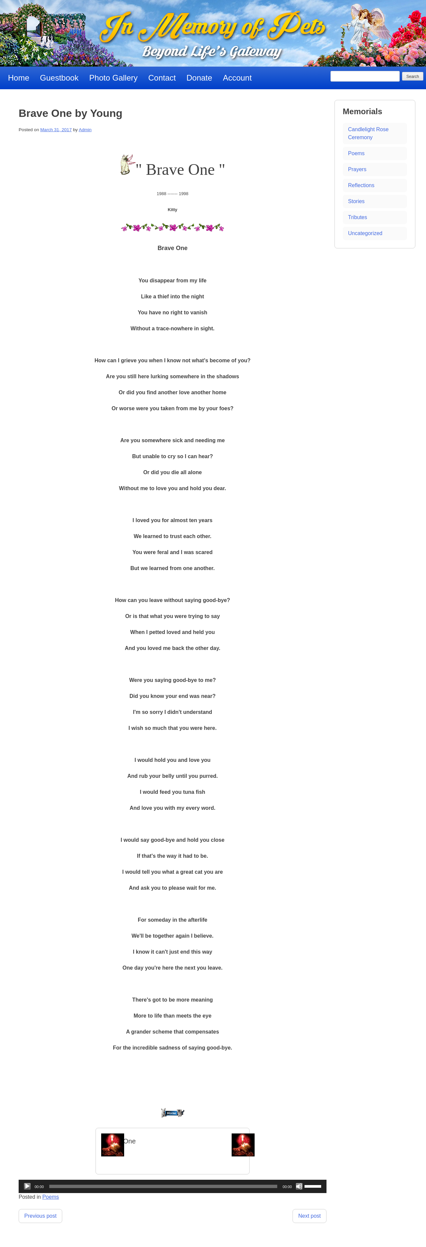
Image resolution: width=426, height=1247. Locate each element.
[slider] (163, 1186)
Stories (356, 201)
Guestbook (59, 77)
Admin (85, 129)
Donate (199, 77)
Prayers (357, 169)
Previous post (40, 1216)
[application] (172, 1186)
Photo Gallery (113, 77)
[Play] (27, 1186)
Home (18, 77)
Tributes (357, 217)
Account (237, 77)
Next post (309, 1216)
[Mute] (299, 1186)
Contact (162, 77)
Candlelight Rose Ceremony (368, 133)
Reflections (361, 185)
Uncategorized (365, 233)
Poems (50, 1197)
